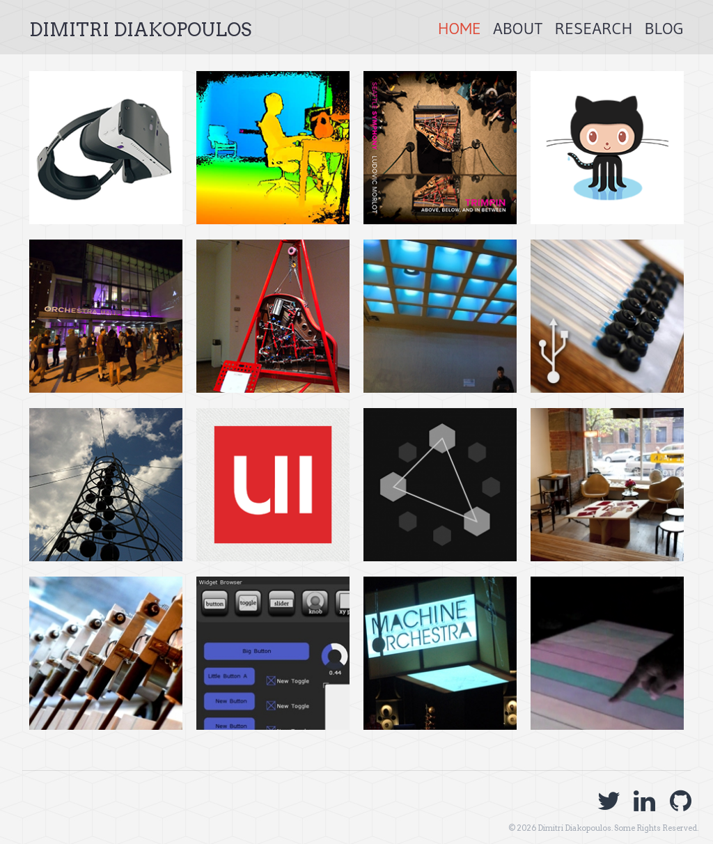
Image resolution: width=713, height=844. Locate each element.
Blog (664, 28)
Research (593, 28)
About (518, 28)
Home (459, 28)
